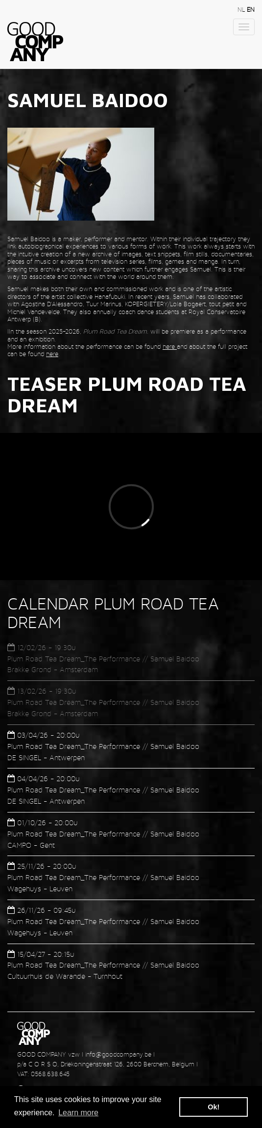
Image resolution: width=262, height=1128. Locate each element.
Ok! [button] (213, 1107)
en (251, 9)
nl (242, 9)
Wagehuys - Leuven (39, 888)
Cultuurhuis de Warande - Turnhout (64, 976)
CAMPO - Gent (31, 845)
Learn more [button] (78, 1112)
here (170, 346)
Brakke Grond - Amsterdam (52, 669)
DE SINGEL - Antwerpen (46, 757)
